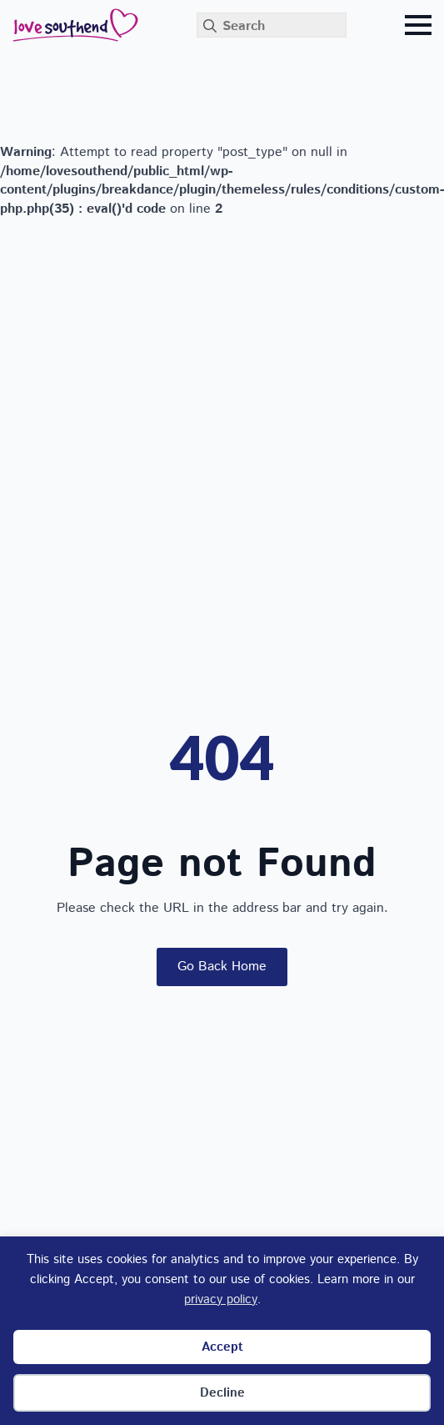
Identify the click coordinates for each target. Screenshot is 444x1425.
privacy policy (220, 1299)
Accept (222, 1347)
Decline (222, 1393)
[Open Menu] (418, 25)
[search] (209, 25)
